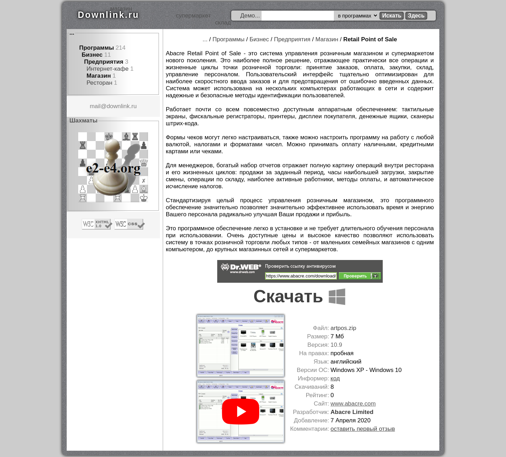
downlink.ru (122, 106)
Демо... (250, 15)
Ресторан (99, 82)
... (71, 32)
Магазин (99, 75)
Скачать (300, 296)
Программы (96, 47)
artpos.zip (344, 328)
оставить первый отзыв (363, 429)
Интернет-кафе (108, 68)
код (335, 378)
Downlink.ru (108, 15)
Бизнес (92, 54)
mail (95, 106)
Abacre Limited (352, 412)
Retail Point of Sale (370, 39)
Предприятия (104, 61)
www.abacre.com (353, 403)
